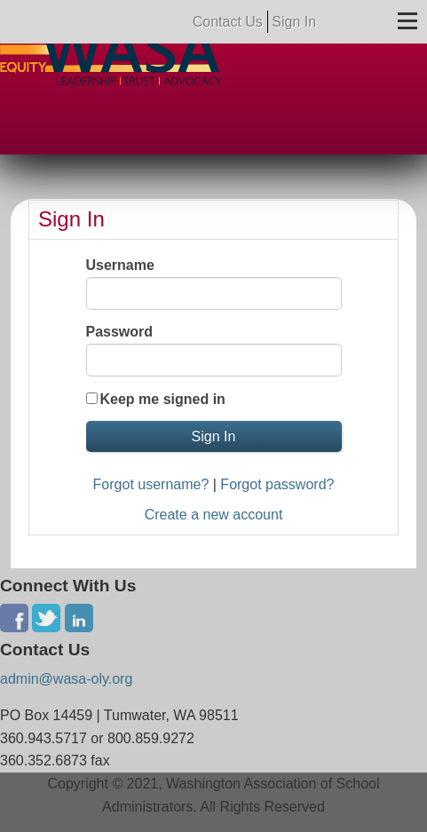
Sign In (294, 21)
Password (120, 331)
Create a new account (214, 514)
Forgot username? (151, 484)
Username (120, 265)
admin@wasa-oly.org (66, 678)
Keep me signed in (162, 399)
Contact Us (228, 21)
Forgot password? (277, 484)
